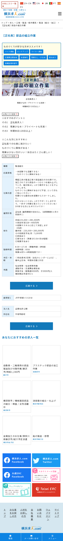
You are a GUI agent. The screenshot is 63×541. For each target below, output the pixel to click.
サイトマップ (57, 513)
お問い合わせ (39, 513)
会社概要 (32, 514)
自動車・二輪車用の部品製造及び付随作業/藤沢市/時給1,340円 (16, 361)
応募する (31, 285)
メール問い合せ (31, 537)
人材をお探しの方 (23, 513)
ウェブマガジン (48, 514)
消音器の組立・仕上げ (46, 393)
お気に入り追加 (10, 114)
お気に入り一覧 (9, 4)
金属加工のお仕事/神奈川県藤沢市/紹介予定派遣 (16, 430)
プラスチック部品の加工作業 (46, 359)
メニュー (52, 537)
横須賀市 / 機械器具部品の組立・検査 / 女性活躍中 (16, 396)
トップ (5, 513)
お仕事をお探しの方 (13, 513)
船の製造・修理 (46, 429)
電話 (10, 537)
